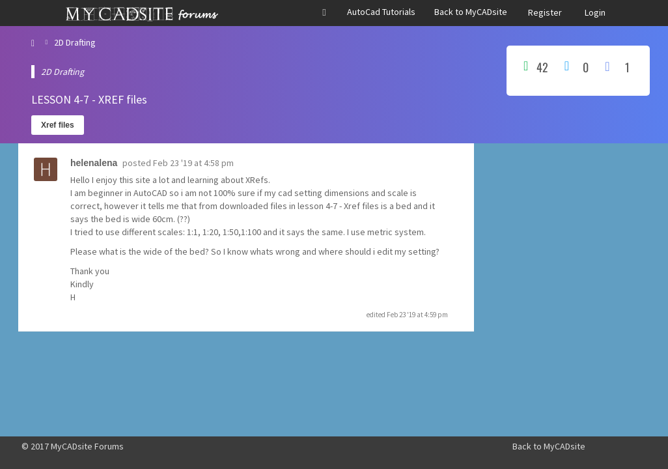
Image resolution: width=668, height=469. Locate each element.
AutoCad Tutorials (381, 12)
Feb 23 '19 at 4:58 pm (193, 163)
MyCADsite (564, 446)
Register (545, 12)
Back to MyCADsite (470, 12)
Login (595, 12)
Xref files (57, 125)
